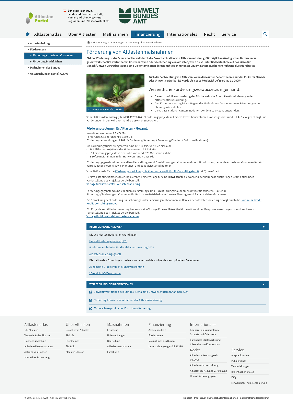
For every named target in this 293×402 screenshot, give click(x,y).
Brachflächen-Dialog (242, 372)
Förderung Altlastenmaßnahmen (53, 55)
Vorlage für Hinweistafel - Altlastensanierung (113, 184)
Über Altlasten (82, 34)
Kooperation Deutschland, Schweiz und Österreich (204, 332)
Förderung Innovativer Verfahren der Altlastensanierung (128, 300)
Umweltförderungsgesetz (204, 376)
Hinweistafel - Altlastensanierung (249, 383)
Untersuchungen (116, 335)
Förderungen (38, 49)
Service (229, 34)
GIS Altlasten (31, 330)
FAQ (233, 377)
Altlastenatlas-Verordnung (38, 346)
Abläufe (70, 335)
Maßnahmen (115, 34)
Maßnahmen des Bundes (45, 67)
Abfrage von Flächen (35, 352)
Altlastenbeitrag (40, 43)
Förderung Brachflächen (47, 61)
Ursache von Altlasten (77, 330)
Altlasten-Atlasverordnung (204, 365)
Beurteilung (113, 341)
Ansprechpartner (240, 355)
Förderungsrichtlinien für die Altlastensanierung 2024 (121, 247)
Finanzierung (147, 34)
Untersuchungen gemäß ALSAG (49, 73)
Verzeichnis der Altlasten (37, 335)
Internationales (182, 34)
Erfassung (112, 330)
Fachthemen (72, 341)
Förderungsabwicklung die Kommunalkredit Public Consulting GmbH (157, 171)
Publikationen (238, 361)
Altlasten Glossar (75, 352)
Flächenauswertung (35, 341)
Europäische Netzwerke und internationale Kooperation (205, 342)
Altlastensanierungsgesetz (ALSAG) (204, 358)
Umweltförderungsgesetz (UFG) (108, 241)
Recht (209, 34)
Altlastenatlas (48, 34)
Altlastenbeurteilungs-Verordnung (208, 371)
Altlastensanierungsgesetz (105, 254)
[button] (265, 34)
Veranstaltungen (240, 366)
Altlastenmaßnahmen (119, 346)
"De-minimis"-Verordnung (105, 273)
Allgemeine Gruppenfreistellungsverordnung (116, 267)
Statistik (70, 346)
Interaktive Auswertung (37, 357)
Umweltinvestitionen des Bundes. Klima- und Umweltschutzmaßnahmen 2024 (141, 292)
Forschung (113, 352)
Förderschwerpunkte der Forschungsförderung (122, 308)
